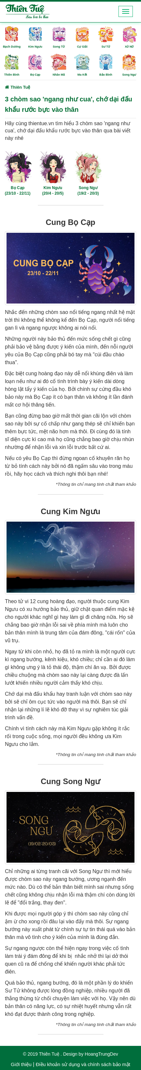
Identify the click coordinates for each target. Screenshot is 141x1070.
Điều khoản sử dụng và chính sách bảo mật (83, 1064)
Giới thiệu (21, 1064)
